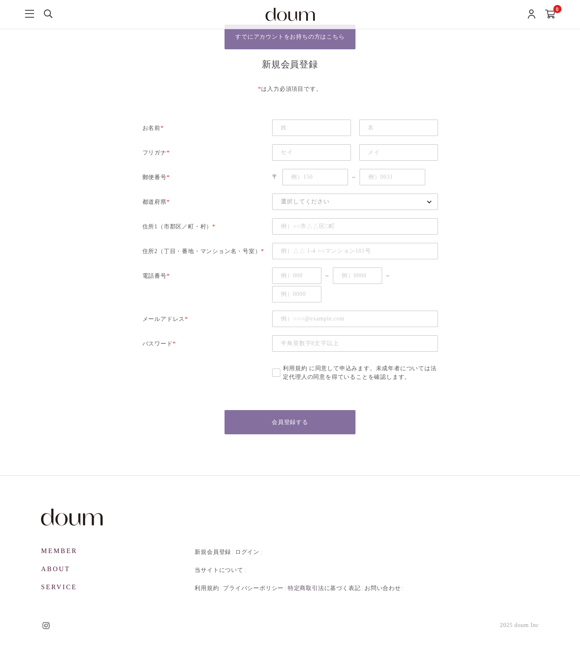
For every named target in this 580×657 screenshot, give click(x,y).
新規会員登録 (213, 552)
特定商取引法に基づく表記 (324, 589)
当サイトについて (219, 570)
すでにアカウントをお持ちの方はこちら (289, 37)
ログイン (247, 552)
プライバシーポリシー (253, 589)
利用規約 (295, 368)
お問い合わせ (383, 589)
